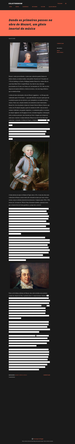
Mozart (58, 50)
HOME (9, 6)
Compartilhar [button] (60, 43)
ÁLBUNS (16, 6)
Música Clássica (60, 52)
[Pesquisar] (60, 3)
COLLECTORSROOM (15, 3)
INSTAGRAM (33, 6)
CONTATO (61, 6)
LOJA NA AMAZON (52, 6)
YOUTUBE (42, 6)
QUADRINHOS (25, 6)
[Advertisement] (29, 419)
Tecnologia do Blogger (37, 438)
